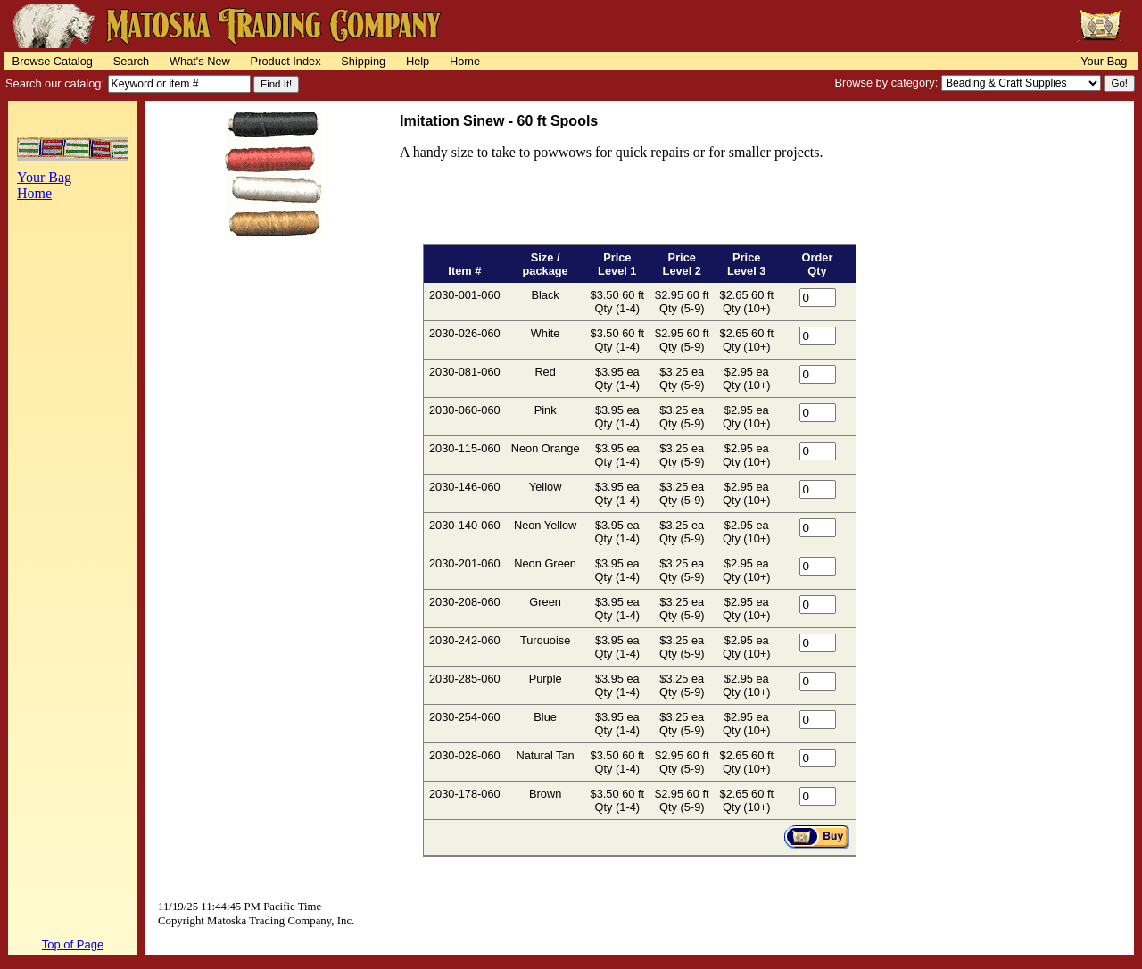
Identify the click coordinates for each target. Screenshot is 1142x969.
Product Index (286, 61)
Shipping (363, 61)
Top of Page (72, 944)
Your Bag (1103, 61)
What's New (200, 61)
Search (131, 61)
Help (417, 61)
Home (465, 61)
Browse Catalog (52, 61)
